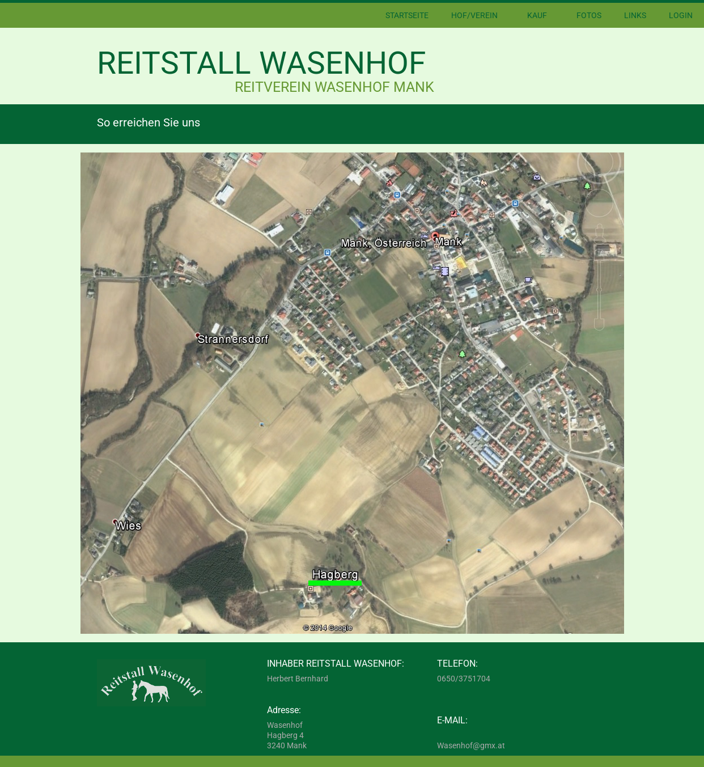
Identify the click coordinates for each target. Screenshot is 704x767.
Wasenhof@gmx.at (471, 745)
